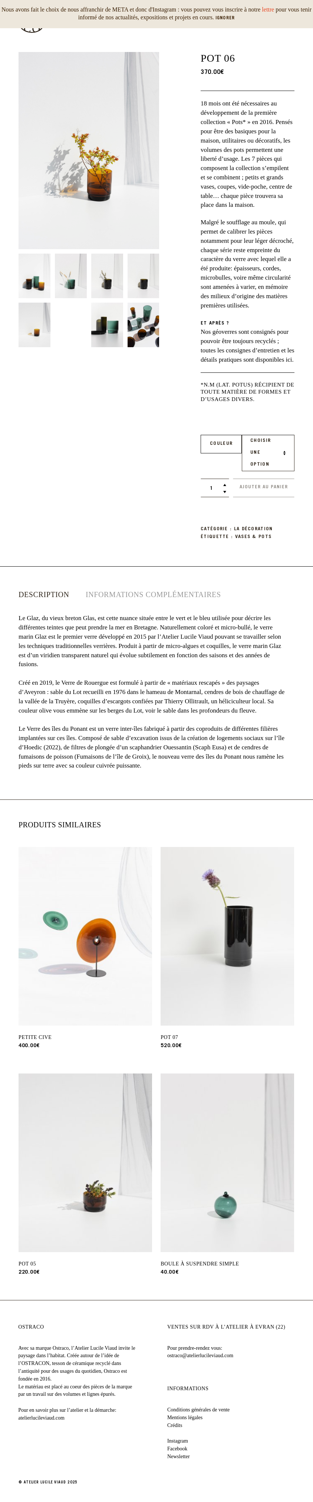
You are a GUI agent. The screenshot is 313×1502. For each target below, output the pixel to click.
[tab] (44, 594)
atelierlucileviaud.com (41, 1417)
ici (289, 359)
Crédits (174, 1425)
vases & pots (253, 537)
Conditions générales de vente (198, 1409)
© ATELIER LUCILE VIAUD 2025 (48, 1482)
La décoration (253, 529)
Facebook (177, 1449)
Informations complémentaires (153, 594)
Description (44, 594)
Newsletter (178, 1456)
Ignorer (225, 18)
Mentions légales (184, 1417)
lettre (268, 9)
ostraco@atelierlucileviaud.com (200, 1355)
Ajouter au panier (264, 487)
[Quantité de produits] (211, 489)
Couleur (221, 444)
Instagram (177, 1441)
